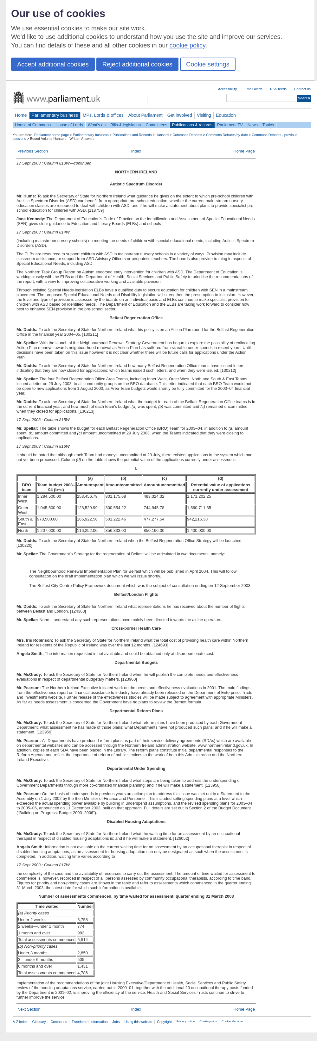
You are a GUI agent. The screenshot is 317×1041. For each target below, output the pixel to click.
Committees (156, 124)
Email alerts (253, 89)
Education (226, 115)
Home (21, 115)
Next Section (29, 1009)
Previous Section (32, 151)
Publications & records (192, 124)
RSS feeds (278, 89)
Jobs (116, 1022)
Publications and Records (132, 135)
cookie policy (187, 45)
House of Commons (33, 124)
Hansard (162, 135)
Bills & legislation (125, 124)
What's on (97, 124)
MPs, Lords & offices (103, 115)
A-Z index (20, 1022)
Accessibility (227, 89)
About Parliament (145, 115)
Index (136, 151)
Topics (268, 124)
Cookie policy (208, 1021)
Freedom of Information (89, 1022)
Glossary (39, 1022)
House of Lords (69, 124)
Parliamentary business (55, 115)
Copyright (164, 1022)
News (253, 124)
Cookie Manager (232, 1021)
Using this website (138, 1022)
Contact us (302, 89)
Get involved (179, 115)
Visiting (204, 115)
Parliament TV (230, 124)
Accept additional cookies (53, 64)
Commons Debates (187, 135)
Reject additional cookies (137, 64)
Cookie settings (208, 64)
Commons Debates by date (227, 135)
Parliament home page (51, 135)
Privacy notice (186, 1021)
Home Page (244, 151)
